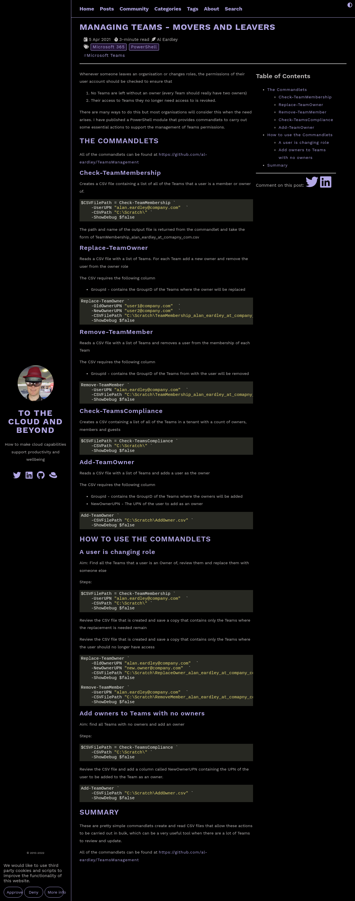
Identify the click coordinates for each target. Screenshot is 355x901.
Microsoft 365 (109, 46)
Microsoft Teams (106, 55)
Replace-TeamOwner (301, 104)
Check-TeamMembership (305, 97)
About (211, 9)
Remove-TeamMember (303, 112)
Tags (192, 9)
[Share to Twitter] (312, 185)
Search (233, 9)
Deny (33, 892)
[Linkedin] (30, 476)
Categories (167, 9)
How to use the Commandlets (300, 134)
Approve (15, 892)
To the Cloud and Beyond (35, 421)
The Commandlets (287, 89)
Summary (277, 165)
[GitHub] (42, 476)
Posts (107, 9)
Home (87, 9)
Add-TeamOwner (296, 127)
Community (134, 9)
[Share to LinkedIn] (325, 185)
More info (56, 892)
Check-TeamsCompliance (306, 119)
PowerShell (144, 46)
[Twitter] (18, 476)
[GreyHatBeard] (53, 476)
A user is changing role (304, 142)
